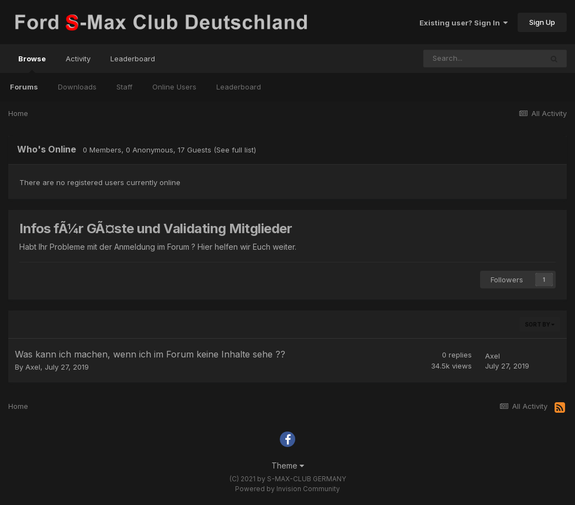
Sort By (540, 324)
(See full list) (235, 149)
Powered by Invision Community (287, 489)
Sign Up (542, 22)
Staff (124, 86)
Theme (287, 465)
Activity (78, 58)
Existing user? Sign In (463, 22)
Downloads (77, 86)
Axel (32, 366)
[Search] (483, 58)
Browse (32, 63)
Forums (24, 86)
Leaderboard (238, 86)
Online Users (174, 86)
